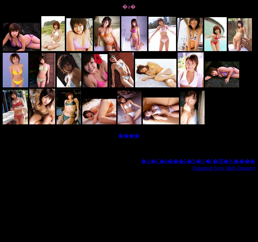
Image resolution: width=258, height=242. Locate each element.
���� (129, 135)
